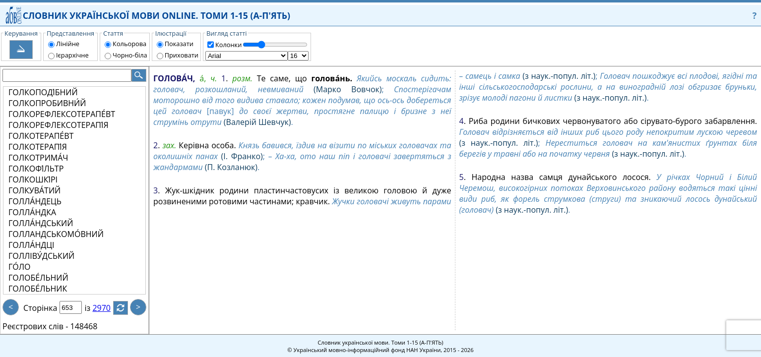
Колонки (228, 44)
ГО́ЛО (19, 266)
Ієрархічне (72, 55)
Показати (179, 43)
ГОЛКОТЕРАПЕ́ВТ (40, 135)
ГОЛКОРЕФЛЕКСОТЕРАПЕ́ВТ (61, 114)
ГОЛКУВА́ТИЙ (34, 190)
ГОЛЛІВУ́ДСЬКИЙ (41, 255)
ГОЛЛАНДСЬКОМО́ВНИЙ (56, 234)
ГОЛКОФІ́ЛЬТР (35, 168)
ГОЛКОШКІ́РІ (33, 179)
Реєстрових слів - (35, 326)
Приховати (181, 55)
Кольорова (129, 43)
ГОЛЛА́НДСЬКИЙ (40, 223)
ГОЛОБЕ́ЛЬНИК (37, 288)
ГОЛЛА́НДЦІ (31, 244)
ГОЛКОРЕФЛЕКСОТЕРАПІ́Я (58, 124)
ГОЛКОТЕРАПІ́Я (37, 146)
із (93, 307)
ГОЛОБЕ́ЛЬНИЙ (38, 277)
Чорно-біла (130, 55)
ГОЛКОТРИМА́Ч (38, 157)
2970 (107, 307)
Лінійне (67, 43)
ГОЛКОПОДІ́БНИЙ (43, 92)
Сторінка (40, 307)
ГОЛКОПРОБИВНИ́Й (47, 103)
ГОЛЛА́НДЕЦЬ (35, 201)
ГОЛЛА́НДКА (32, 212)
